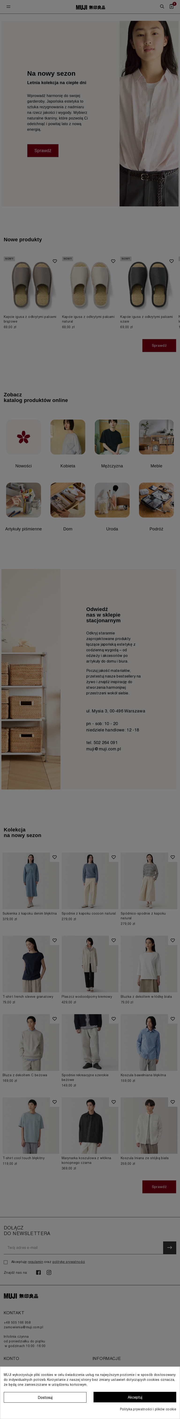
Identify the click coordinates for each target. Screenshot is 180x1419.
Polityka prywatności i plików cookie (148, 1409)
